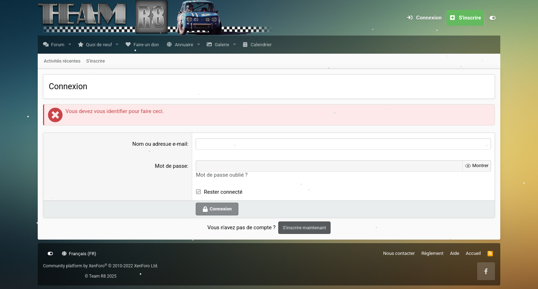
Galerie (223, 45)
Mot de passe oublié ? (221, 175)
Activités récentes (62, 61)
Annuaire (185, 45)
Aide (454, 253)
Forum (59, 45)
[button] (71, 45)
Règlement (432, 253)
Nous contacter (399, 253)
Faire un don (147, 45)
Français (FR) (79, 253)
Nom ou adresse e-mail (159, 144)
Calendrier (262, 45)
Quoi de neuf (101, 45)
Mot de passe (171, 166)
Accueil (473, 253)
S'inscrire (95, 61)
